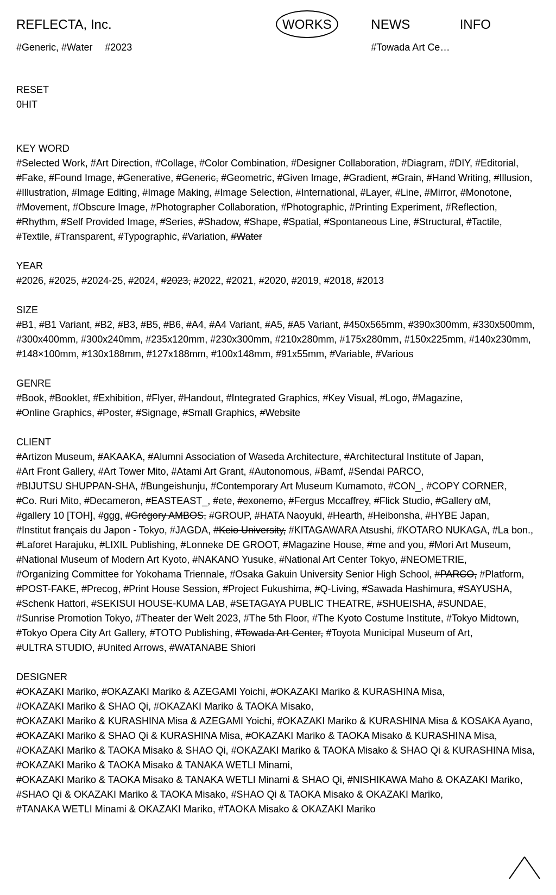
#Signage (156, 412)
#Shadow (218, 221)
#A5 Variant (313, 324)
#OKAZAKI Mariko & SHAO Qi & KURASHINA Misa (128, 735)
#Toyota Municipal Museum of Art (398, 632)
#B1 (25, 324)
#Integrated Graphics (271, 398)
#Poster (113, 412)
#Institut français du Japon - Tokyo (90, 530)
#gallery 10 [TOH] (54, 515)
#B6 (172, 324)
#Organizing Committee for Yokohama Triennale (120, 574)
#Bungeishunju (173, 486)
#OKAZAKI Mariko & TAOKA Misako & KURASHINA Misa (369, 735)
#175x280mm (369, 339)
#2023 (174, 280)
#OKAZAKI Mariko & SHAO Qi (82, 706)
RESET (32, 89)
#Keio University (248, 530)
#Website (280, 412)
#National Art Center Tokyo (337, 559)
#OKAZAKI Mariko (56, 691)
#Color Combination (242, 163)
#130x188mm (111, 354)
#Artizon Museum (54, 456)
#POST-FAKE (46, 588)
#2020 (272, 280)
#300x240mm (110, 339)
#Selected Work (50, 163)
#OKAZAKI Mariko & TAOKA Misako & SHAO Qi (120, 750)
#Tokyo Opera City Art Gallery (80, 632)
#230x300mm (239, 339)
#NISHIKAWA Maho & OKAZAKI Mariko (434, 779)
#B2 (103, 324)
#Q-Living (335, 588)
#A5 (273, 324)
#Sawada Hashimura (407, 588)
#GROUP (229, 515)
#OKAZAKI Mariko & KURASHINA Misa (356, 691)
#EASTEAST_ (176, 500)
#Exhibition (117, 398)
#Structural (437, 221)
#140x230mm (498, 339)
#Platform (500, 574)
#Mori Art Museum (468, 544)
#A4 (195, 324)
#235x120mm (175, 339)
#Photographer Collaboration (212, 207)
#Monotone (484, 192)
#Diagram (422, 163)
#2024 (141, 280)
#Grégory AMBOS (164, 515)
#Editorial (495, 163)
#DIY (459, 163)
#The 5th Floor (275, 618)
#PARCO (454, 574)
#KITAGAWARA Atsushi (340, 530)
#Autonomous (279, 471)
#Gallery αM (461, 500)
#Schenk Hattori (51, 603)
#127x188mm (176, 354)
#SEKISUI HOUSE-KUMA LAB (158, 603)
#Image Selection (252, 192)
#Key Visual (349, 398)
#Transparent (83, 236)
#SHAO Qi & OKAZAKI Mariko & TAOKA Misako (120, 794)
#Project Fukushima (266, 588)
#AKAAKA (120, 456)
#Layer (375, 192)
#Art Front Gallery (54, 471)
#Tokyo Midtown (481, 618)
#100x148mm (240, 354)
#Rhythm (35, 221)
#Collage (174, 163)
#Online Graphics (54, 412)
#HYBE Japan (455, 515)
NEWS (390, 24)
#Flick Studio (402, 500)
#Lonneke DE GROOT (229, 544)
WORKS (307, 24)
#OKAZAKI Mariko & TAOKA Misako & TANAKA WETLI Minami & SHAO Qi (179, 779)
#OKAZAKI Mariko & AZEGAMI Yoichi (183, 691)
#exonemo (260, 500)
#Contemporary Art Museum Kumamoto (297, 486)
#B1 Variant (64, 324)
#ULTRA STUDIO (54, 647)
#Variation (204, 236)
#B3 (126, 324)
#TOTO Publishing (190, 632)
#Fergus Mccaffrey (328, 500)
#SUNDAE (461, 603)
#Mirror (440, 192)
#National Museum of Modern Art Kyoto (101, 559)
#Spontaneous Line (366, 221)
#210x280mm (304, 339)
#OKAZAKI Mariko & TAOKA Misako (232, 706)
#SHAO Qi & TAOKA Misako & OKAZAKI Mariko (335, 794)
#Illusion (511, 177)
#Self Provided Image (107, 221)
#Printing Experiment (395, 207)
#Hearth (344, 515)
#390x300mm (437, 324)
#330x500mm (502, 324)
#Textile (32, 236)
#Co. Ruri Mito (47, 500)
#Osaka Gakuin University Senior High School (329, 574)
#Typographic (147, 236)
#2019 (305, 280)
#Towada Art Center (277, 632)
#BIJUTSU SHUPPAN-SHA (75, 486)
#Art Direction (120, 163)
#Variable (350, 354)
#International (325, 192)
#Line (407, 192)
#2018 (337, 280)
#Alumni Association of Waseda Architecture (243, 456)
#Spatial (300, 221)
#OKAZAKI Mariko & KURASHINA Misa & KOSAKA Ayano (403, 721)
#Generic (196, 177)
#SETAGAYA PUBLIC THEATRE (300, 603)
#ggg (109, 515)
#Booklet (68, 398)
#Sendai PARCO (385, 471)
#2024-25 (102, 280)
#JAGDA (189, 530)
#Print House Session (170, 588)
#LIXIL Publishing (137, 544)
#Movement (41, 207)
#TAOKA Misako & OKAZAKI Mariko (297, 809)
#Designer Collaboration (343, 163)
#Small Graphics (218, 412)
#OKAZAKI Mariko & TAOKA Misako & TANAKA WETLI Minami (153, 765)
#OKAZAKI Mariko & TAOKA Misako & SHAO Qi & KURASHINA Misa (381, 750)
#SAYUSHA (484, 588)
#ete (222, 500)
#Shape (260, 221)
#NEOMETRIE (432, 559)
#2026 (29, 280)
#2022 (206, 280)
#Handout (199, 398)
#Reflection (470, 207)
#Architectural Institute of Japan (412, 456)
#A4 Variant (234, 324)
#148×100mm (46, 354)
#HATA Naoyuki (288, 515)
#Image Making (175, 192)
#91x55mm (300, 354)
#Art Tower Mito (132, 471)
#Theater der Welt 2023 (187, 618)
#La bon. (511, 530)
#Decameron (112, 500)
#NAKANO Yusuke (233, 559)
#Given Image (307, 177)
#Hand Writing (458, 177)
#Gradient (365, 177)
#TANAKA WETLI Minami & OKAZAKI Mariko (114, 809)
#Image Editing (104, 192)
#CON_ (404, 486)
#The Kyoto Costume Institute (376, 618)
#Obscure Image (109, 207)
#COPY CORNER (465, 486)
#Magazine (436, 398)
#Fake (29, 177)
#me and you (395, 544)
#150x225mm (434, 339)
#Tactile (483, 221)
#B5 (149, 324)
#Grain (406, 177)
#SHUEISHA (404, 603)
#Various (395, 354)
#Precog (99, 588)
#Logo (393, 398)
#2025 (62, 280)
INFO (475, 24)
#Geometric (246, 177)
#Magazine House (322, 544)
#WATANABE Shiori (212, 647)
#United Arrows (131, 647)
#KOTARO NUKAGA (442, 530)
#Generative (143, 177)
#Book (30, 398)
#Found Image (80, 177)
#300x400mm (45, 339)
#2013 (370, 280)
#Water (246, 236)
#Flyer (159, 398)
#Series (176, 221)
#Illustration (41, 192)
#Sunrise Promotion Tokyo (73, 618)
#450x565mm (373, 324)
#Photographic (312, 207)
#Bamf (329, 471)
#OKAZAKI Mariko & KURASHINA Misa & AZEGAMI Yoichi (143, 721)
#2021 (240, 280)
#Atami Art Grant (208, 471)
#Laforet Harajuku (55, 544)
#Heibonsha (394, 515)
